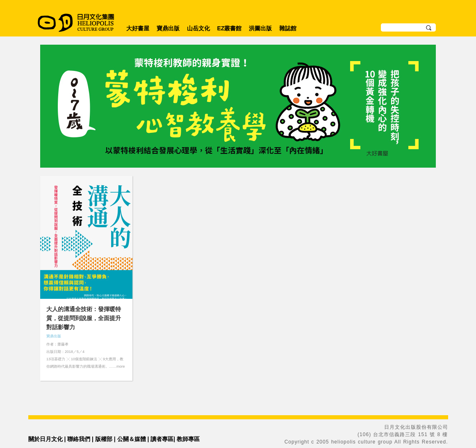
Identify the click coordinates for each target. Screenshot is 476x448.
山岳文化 (198, 28)
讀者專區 (161, 439)
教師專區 (188, 439)
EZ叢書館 (229, 28)
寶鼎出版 (168, 28)
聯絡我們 (78, 439)
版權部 (103, 439)
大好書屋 (137, 28)
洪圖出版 (260, 28)
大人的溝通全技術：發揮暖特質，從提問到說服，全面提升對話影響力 (83, 318)
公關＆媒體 (131, 439)
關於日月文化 (45, 439)
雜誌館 (287, 28)
